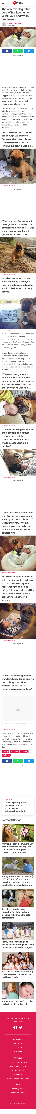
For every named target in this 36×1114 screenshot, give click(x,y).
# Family (24, 751)
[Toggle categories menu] (3, 3)
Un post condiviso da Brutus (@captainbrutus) (16, 723)
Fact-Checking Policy (18, 1062)
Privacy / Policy (18, 1089)
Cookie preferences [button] (18, 1093)
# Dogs (5, 751)
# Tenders (14, 751)
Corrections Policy (18, 1066)
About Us (18, 1044)
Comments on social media (18, 1078)
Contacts (18, 1048)
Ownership (18, 1074)
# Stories (6, 755)
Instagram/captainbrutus (9, 185)
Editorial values (18, 1070)
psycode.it (18, 1052)
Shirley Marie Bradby (15, 23)
